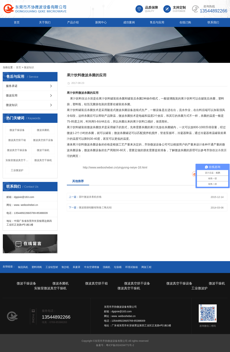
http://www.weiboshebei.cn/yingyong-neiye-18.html (115, 167)
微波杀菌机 (43, 130)
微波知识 (29, 67)
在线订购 (185, 22)
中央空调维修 (91, 267)
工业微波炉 (17, 170)
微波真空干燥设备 (17, 150)
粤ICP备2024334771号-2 (120, 345)
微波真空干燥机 (43, 160)
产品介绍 (73, 22)
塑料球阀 (37, 267)
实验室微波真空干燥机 (17, 160)
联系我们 (213, 22)
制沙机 (65, 267)
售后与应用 (157, 22)
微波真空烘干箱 (17, 140)
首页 (17, 22)
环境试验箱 (131, 267)
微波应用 (11, 95)
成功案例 (129, 22)
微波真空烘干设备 (43, 140)
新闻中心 (101, 22)
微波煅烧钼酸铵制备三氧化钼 (95, 207)
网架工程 (146, 267)
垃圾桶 (117, 267)
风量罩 (76, 267)
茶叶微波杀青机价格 (90, 196)
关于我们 (44, 22)
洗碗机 (106, 267)
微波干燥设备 (17, 130)
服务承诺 (11, 85)
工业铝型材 (51, 267)
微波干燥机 (43, 150)
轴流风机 (23, 267)
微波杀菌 (87, 98)
